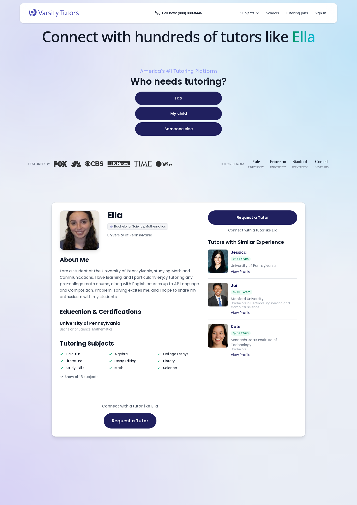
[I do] (178, 98)
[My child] (178, 113)
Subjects (249, 13)
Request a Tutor (130, 421)
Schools (272, 13)
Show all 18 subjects (79, 376)
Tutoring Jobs (297, 13)
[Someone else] (178, 129)
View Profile (240, 271)
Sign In (320, 13)
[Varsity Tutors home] (54, 13)
